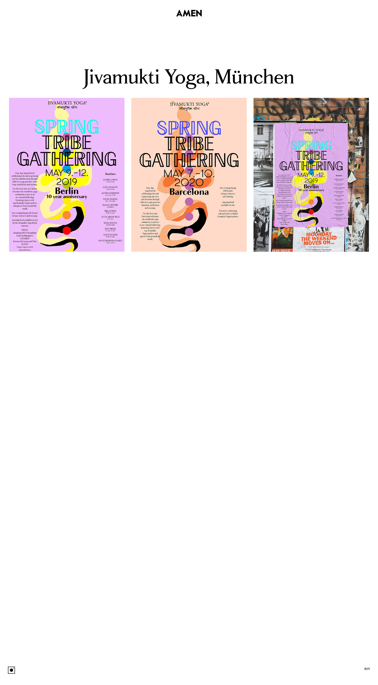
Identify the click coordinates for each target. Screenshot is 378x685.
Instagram (11, 670)
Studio (361, 13)
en (367, 668)
